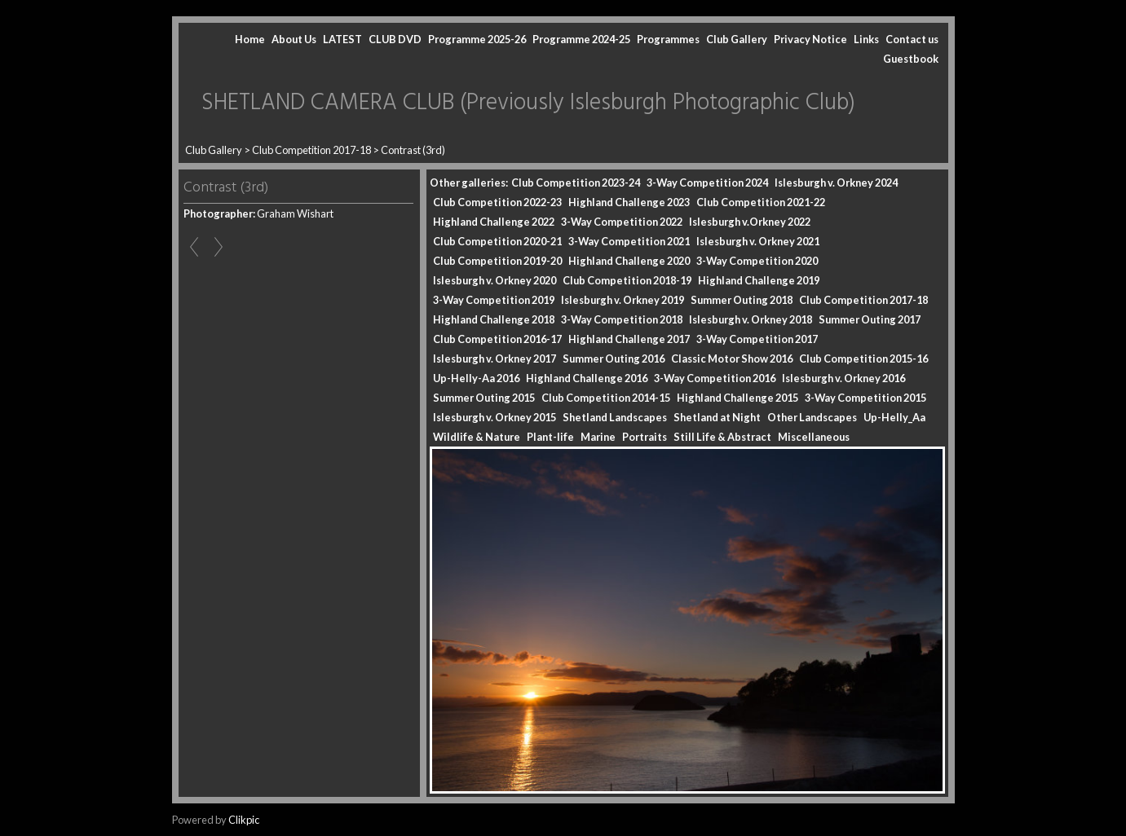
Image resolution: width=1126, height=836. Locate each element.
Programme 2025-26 (477, 39)
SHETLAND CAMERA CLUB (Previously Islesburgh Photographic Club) (528, 103)
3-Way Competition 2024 (707, 182)
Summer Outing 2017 (870, 319)
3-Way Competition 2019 (493, 299)
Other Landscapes (812, 417)
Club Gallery (736, 39)
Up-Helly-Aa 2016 (476, 378)
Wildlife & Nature (476, 436)
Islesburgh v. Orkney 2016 (843, 378)
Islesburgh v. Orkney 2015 (494, 417)
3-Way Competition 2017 (757, 338)
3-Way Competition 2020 (757, 260)
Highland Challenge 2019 (758, 280)
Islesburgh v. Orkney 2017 (494, 358)
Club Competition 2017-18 (311, 149)
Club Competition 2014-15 (605, 397)
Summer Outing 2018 (742, 299)
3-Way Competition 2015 (865, 397)
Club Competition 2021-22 (760, 202)
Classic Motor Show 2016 (732, 358)
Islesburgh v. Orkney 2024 (836, 182)
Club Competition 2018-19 (627, 280)
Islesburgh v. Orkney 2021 (757, 241)
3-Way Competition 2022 (621, 221)
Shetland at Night (717, 417)
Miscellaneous (814, 436)
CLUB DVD (395, 39)
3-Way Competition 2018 (621, 319)
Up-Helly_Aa (894, 417)
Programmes (668, 39)
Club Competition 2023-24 (575, 182)
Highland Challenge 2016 (586, 378)
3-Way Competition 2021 (629, 241)
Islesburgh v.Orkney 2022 (749, 221)
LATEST (342, 39)
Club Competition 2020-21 (497, 241)
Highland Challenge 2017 (629, 338)
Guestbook (910, 58)
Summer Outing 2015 (484, 397)
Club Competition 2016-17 (497, 338)
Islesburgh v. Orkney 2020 (494, 280)
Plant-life (550, 436)
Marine (598, 436)
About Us (294, 39)
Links (866, 39)
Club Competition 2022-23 (497, 202)
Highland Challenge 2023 (629, 202)
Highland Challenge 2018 (493, 319)
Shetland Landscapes (615, 417)
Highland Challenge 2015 (737, 397)
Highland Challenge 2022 (493, 221)
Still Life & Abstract (722, 436)
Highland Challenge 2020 (629, 260)
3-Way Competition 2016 (714, 378)
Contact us (911, 39)
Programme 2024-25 (581, 39)
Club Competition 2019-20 (497, 260)
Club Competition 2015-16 (863, 358)
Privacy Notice (810, 39)
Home (250, 39)
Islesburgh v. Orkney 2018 (750, 319)
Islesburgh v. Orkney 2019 (622, 299)
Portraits (644, 436)
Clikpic (243, 819)
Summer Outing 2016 (614, 358)
